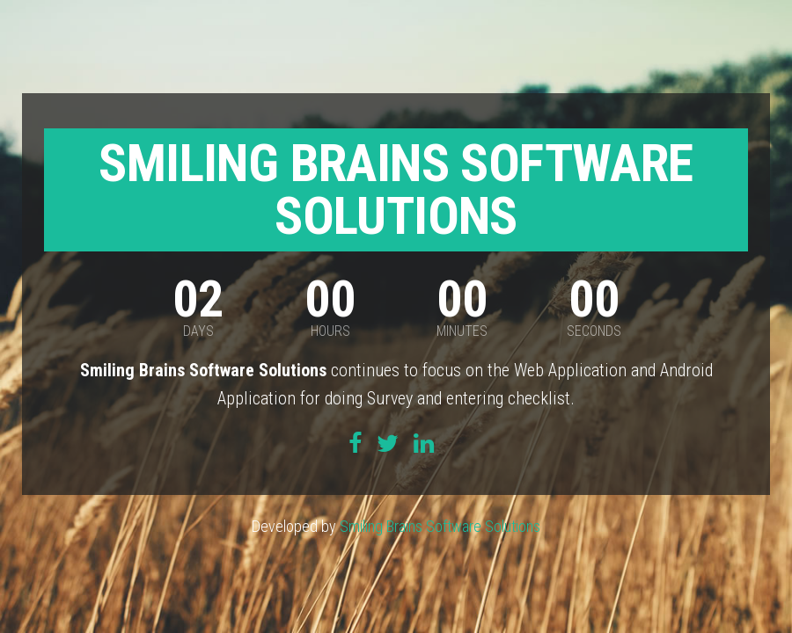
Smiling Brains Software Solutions (440, 526)
